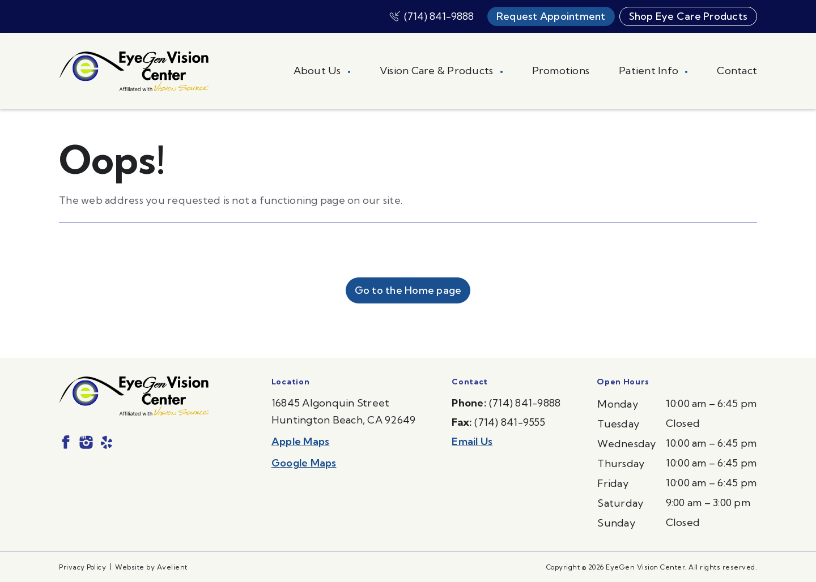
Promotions (561, 70)
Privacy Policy (82, 567)
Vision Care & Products (438, 70)
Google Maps (304, 462)
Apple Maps (300, 441)
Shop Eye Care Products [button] (688, 16)
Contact (737, 70)
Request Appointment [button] (551, 16)
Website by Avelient (151, 567)
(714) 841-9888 (439, 16)
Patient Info (650, 70)
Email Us (472, 441)
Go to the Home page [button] (408, 290)
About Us (318, 70)
